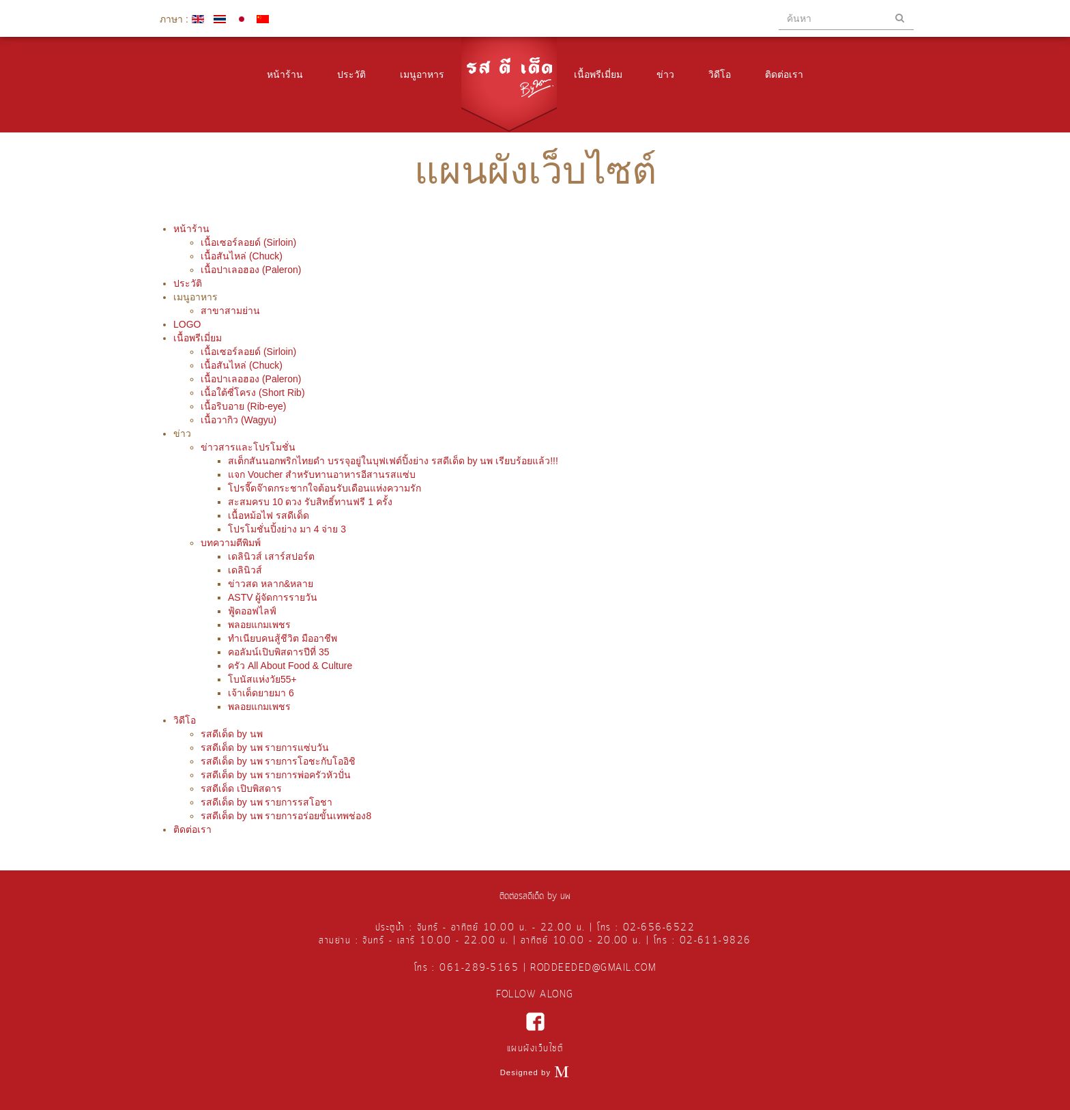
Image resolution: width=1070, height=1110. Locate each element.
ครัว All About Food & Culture (290, 665)
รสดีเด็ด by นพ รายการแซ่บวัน (265, 747)
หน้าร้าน (285, 74)
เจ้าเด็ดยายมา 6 (261, 692)
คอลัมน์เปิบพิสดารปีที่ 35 (278, 651)
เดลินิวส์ (245, 570)
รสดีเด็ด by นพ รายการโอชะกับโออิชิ (278, 761)
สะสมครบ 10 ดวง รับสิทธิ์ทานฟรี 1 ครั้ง (310, 501)
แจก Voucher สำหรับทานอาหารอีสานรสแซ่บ (322, 474)
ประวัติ (351, 74)
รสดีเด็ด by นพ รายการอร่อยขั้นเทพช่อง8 (286, 815)
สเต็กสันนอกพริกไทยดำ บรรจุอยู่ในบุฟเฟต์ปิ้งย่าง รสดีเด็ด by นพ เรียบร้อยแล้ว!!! (393, 460)
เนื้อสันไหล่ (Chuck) (242, 256)
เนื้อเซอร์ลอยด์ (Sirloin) (248, 242)
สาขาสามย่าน (230, 310)
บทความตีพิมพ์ (231, 542)
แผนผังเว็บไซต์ (535, 1048)
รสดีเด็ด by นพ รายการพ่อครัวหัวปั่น (276, 774)
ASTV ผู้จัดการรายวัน (272, 597)
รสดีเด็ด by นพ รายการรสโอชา (266, 802)
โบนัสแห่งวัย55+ (262, 679)
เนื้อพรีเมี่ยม (598, 74)
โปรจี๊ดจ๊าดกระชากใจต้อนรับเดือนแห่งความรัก (324, 488)
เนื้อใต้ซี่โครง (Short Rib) (253, 392)
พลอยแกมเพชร (259, 624)
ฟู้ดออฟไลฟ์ (252, 611)
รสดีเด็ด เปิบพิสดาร (241, 788)
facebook (535, 1021)
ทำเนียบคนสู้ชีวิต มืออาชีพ (282, 638)
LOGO (187, 324)
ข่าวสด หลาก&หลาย (270, 583)
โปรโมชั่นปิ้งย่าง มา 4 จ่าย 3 (287, 529)
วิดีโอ (719, 74)
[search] (846, 18)
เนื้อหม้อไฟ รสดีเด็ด (268, 515)
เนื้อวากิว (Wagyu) (238, 419)
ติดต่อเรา (784, 74)
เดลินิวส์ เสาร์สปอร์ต (271, 556)
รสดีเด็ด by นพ (232, 733)
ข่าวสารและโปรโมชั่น (248, 447)
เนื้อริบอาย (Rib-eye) (243, 406)
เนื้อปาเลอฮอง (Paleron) (251, 269)
